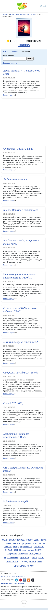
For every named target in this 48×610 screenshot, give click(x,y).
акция (5, 540)
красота (37, 543)
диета (43, 540)
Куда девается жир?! (15, 501)
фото (39, 562)
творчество (12, 561)
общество (39, 546)
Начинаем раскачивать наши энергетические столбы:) (19, 276)
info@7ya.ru (5, 576)
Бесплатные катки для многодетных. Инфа (16, 436)
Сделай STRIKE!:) (13, 403)
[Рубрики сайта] (4, 6)
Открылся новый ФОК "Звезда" (21, 372)
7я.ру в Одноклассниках (28, 580)
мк (44, 543)
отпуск (31, 550)
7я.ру (32, 580)
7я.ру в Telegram (16, 580)
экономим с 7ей (24, 565)
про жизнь (11, 557)
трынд (23, 561)
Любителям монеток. (15, 179)
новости (7, 547)
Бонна (11, 583)
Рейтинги (4, 583)
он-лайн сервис (13, 550)
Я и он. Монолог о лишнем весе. (21, 209)
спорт (34, 557)
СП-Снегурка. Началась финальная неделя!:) (23, 469)
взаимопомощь (17, 540)
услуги (32, 561)
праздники (35, 553)
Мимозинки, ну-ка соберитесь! (20, 342)
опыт (24, 550)
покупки (39, 550)
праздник (23, 553)
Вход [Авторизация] (43, 5)
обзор (16, 547)
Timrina (24, 45)
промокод (25, 557)
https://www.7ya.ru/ (18, 576)
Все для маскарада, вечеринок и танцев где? (21, 242)
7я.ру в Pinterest (20, 580)
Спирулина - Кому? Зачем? (18, 148)
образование (26, 547)
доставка (7, 543)
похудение (12, 553)
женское (16, 543)
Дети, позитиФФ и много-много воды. (21, 72)
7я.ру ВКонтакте (24, 580)
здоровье (26, 543)
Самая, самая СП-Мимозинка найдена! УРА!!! (20, 310)
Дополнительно (9, 63)
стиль (41, 557)
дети (36, 539)
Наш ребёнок (19, 583)
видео (29, 540)
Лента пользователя (11, 51)
